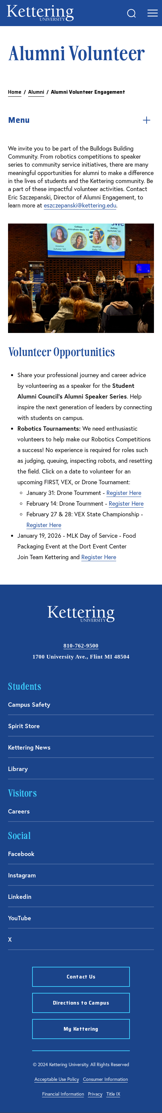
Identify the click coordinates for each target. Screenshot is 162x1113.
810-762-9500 (81, 646)
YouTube (19, 918)
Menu (81, 120)
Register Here (123, 493)
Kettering (40, 13)
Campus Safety (29, 704)
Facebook (21, 854)
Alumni (36, 92)
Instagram (22, 875)
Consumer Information (105, 1079)
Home (14, 92)
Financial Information (63, 1094)
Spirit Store (24, 726)
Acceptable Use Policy (56, 1079)
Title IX (113, 1094)
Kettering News (29, 747)
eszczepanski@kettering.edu (80, 205)
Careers (19, 811)
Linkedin (19, 896)
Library (18, 769)
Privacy (95, 1094)
